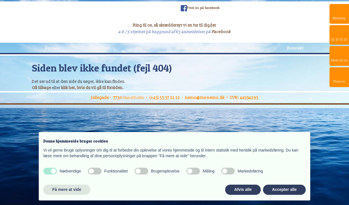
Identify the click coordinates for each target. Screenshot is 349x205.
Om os (142, 48)
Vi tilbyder (98, 48)
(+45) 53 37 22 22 (164, 97)
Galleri (253, 48)
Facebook (221, 31)
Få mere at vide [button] (66, 189)
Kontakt (295, 48)
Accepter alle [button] (284, 189)
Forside (53, 48)
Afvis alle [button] (242, 189)
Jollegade (100, 97)
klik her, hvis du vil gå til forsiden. (92, 87)
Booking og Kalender (198, 48)
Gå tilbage (41, 87)
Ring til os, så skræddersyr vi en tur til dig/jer (174, 25)
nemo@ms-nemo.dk (205, 97)
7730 (118, 97)
